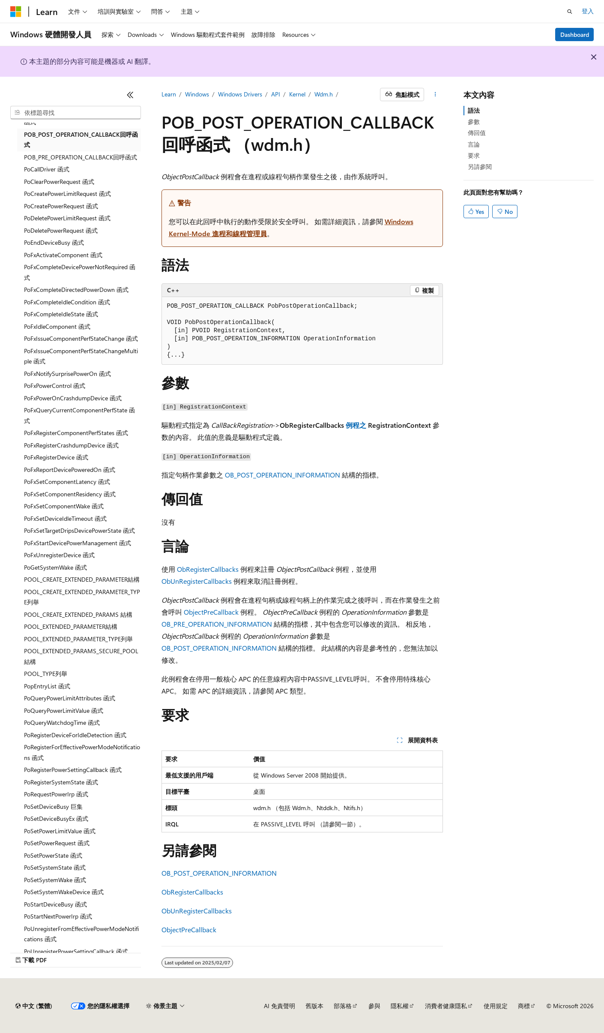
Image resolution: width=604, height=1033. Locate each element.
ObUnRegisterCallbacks (196, 581)
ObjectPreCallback (211, 611)
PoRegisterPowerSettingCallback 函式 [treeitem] (73, 770)
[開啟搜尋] (569, 11)
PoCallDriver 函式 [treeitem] (46, 169)
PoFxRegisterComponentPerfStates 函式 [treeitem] (76, 433)
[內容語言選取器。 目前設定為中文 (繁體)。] (33, 1006)
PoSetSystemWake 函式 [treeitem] (55, 880)
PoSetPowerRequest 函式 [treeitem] (57, 843)
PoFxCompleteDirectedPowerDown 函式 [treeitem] (76, 289)
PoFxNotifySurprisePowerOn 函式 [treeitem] (67, 373)
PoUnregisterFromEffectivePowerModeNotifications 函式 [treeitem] (81, 934)
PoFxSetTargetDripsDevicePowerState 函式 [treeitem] (79, 530)
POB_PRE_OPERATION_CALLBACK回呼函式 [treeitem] (80, 157)
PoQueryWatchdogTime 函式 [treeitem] (62, 722)
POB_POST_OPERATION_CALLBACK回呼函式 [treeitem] (81, 139)
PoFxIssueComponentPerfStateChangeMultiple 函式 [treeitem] (81, 356)
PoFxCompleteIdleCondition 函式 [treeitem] (67, 302)
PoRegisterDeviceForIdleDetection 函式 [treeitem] (75, 735)
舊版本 (314, 1006)
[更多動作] (435, 95)
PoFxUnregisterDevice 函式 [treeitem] (59, 555)
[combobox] (75, 113)
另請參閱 (480, 166)
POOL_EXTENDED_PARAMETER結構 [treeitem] (70, 626)
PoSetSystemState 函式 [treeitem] (55, 867)
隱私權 (400, 1006)
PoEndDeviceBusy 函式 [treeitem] (54, 242)
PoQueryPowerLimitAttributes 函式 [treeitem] (69, 698)
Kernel (297, 94)
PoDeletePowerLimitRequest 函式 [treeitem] (67, 218)
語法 (474, 110)
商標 (524, 1006)
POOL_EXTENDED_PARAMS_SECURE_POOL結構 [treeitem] (81, 656)
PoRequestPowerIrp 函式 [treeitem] (56, 794)
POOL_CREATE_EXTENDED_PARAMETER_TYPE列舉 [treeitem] (82, 597)
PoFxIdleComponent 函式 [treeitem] (57, 326)
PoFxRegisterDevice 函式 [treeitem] (56, 457)
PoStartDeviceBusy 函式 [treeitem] (55, 904)
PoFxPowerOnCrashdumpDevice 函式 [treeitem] (73, 398)
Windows (197, 94)
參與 (374, 1006)
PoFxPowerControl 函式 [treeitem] (54, 385)
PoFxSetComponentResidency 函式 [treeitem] (70, 494)
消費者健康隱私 (446, 1006)
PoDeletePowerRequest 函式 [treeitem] (61, 230)
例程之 (356, 424)
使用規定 (496, 1006)
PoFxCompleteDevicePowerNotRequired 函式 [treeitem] (79, 272)
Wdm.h (323, 94)
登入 (588, 11)
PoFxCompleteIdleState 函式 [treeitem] (61, 314)
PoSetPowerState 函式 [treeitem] (53, 855)
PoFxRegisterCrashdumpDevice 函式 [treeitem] (71, 445)
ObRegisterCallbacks (208, 569)
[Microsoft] (15, 11)
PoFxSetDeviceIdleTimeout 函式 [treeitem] (65, 518)
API (275, 94)
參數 (474, 121)
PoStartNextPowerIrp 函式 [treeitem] (58, 916)
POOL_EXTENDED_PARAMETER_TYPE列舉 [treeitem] (78, 639)
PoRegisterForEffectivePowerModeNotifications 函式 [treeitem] (82, 752)
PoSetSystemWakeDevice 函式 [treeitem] (64, 892)
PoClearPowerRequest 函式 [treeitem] (59, 181)
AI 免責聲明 (279, 1006)
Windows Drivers (240, 94)
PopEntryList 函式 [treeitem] (47, 686)
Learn (168, 94)
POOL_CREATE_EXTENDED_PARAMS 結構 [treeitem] (78, 614)
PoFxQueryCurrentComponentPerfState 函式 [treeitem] (79, 415)
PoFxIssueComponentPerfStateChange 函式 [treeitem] (81, 338)
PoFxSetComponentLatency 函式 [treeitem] (67, 481)
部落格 (343, 1006)
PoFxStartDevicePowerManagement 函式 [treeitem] (77, 543)
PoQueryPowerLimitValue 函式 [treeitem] (63, 710)
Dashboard (574, 34)
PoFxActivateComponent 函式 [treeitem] (63, 255)
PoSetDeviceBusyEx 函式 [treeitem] (56, 818)
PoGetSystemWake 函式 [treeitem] (55, 567)
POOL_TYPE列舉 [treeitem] (45, 674)
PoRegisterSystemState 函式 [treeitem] (61, 782)
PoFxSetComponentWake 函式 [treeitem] (64, 506)
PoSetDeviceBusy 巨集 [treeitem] (53, 806)
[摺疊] (130, 94)
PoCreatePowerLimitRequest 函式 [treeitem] (67, 193)
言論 (474, 144)
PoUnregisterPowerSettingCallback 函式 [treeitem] (76, 951)
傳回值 (477, 133)
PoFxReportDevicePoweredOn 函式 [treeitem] (69, 469)
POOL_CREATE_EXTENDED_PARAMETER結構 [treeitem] (82, 579)
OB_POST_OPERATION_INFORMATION (282, 474)
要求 (474, 155)
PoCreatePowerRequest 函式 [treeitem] (61, 206)
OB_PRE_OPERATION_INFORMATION (216, 623)
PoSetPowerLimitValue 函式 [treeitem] (60, 831)
